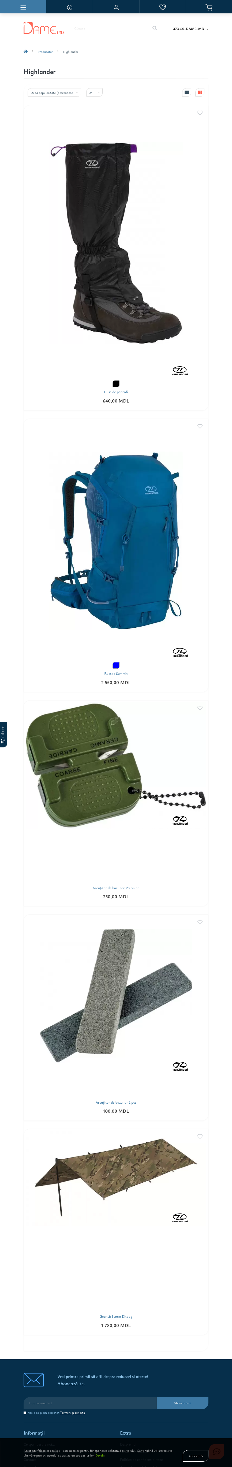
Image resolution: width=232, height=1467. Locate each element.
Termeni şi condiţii (72, 1412)
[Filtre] (3, 734)
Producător (45, 51)
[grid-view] (199, 92)
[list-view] (186, 92)
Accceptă (195, 1455)
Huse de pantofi (116, 392)
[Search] (154, 28)
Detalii (100, 1455)
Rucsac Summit (116, 673)
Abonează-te (182, 1403)
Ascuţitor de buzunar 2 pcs (116, 1102)
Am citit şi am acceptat (56, 1412)
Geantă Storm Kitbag (116, 1316)
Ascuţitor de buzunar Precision (116, 888)
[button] (116, 6)
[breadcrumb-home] (26, 51)
